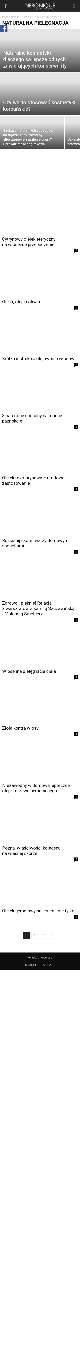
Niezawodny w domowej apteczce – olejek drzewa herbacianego (38, 788)
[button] (74, 6)
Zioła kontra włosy (20, 728)
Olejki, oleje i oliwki (21, 301)
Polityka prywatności (40, 957)
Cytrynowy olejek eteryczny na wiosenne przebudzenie (28, 242)
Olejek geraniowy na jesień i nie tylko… (39, 910)
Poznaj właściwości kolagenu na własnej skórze (31, 850)
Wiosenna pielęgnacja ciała (29, 671)
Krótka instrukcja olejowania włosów (38, 358)
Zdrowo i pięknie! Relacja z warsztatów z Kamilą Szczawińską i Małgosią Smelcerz (38, 608)
